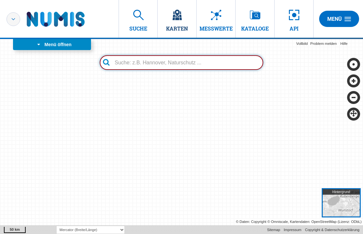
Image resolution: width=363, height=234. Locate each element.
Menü (339, 19)
